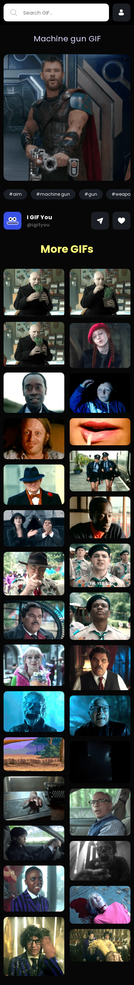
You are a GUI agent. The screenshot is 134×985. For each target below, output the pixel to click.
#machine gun (53, 194)
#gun (90, 194)
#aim (15, 194)
